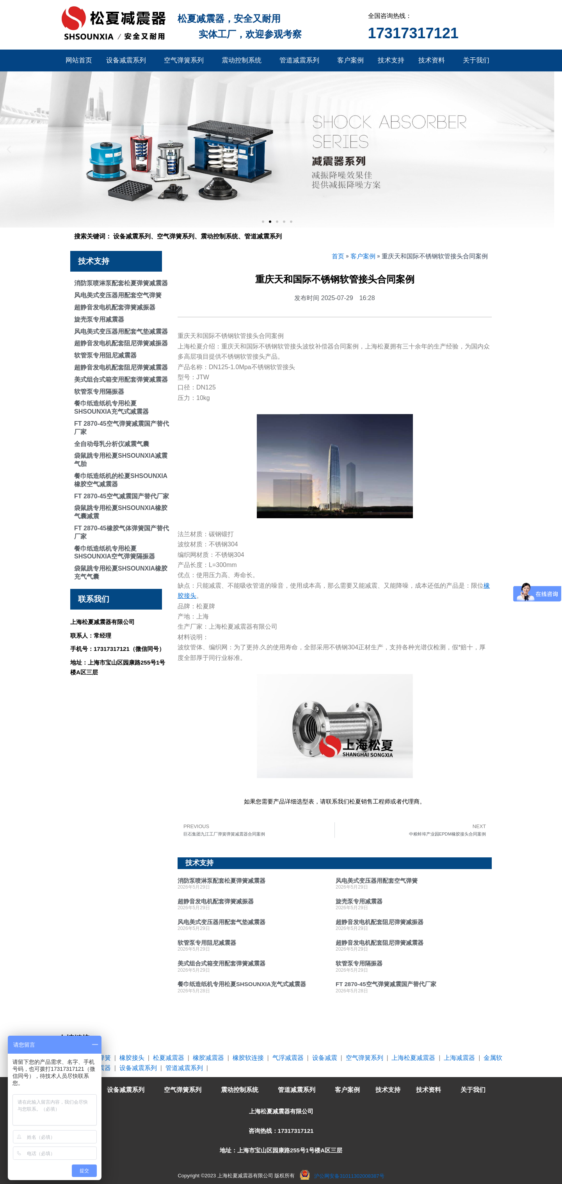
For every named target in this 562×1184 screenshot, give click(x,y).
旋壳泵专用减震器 (99, 319)
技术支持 (391, 60)
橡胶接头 (131, 1057)
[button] (9, 150)
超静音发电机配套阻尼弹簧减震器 (121, 367)
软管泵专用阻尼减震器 (105, 355)
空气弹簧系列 (186, 60)
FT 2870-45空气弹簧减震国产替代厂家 (386, 984)
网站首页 (79, 60)
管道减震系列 (301, 60)
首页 (338, 255)
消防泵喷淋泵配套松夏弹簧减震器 (121, 283)
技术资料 (433, 60)
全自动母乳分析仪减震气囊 (111, 444)
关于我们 (478, 60)
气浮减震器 (288, 1057)
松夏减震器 (168, 1057)
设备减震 (324, 1057)
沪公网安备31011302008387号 (349, 1176)
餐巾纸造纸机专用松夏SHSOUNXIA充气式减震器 (242, 984)
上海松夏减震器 (413, 1057)
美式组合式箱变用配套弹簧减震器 (121, 379)
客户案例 (350, 60)
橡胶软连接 (248, 1057)
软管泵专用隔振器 (99, 391)
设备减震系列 (128, 60)
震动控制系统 (243, 60)
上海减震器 (459, 1057)
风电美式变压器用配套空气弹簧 (118, 295)
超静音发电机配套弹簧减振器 (114, 307)
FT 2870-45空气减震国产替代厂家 (121, 496)
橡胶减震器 (208, 1057)
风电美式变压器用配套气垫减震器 (121, 331)
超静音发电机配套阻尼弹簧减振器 (121, 343)
